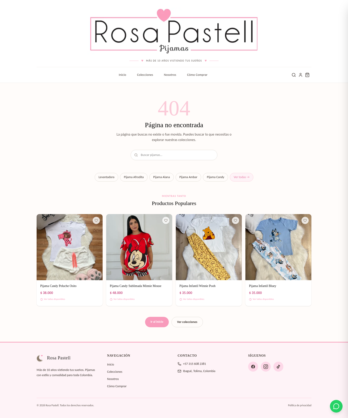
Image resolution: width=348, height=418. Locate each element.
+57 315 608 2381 (194, 364)
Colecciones (145, 75)
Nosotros (170, 75)
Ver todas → (241, 177)
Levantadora (106, 177)
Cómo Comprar (197, 75)
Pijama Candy (215, 177)
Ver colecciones (187, 322)
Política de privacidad (299, 405)
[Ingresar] (300, 75)
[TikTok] (278, 367)
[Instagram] (266, 367)
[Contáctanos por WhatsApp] (336, 406)
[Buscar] (294, 75)
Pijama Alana (161, 177)
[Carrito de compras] (307, 75)
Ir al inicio (156, 322)
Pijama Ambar (188, 177)
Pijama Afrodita (134, 177)
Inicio (122, 75)
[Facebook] (253, 367)
